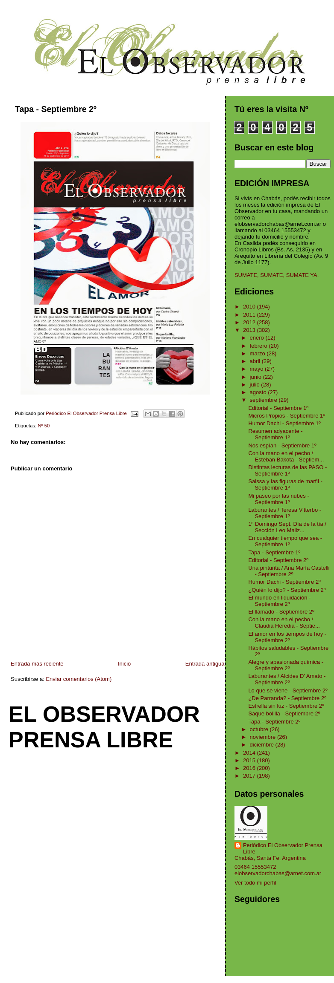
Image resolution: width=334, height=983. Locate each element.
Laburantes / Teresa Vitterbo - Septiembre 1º (284, 513)
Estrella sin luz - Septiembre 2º (286, 706)
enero (258, 337)
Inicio (124, 663)
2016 (250, 768)
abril (256, 361)
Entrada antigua (205, 663)
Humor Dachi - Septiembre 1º (284, 423)
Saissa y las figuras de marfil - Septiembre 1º (285, 484)
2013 (250, 330)
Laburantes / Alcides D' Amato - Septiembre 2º (286, 679)
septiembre (264, 400)
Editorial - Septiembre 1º (278, 408)
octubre (260, 729)
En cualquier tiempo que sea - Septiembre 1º (285, 541)
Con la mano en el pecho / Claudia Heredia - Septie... (283, 622)
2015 (250, 760)
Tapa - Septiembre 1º (274, 552)
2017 (250, 776)
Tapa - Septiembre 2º (274, 721)
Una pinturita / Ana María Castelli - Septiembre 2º (288, 571)
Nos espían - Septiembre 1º (282, 445)
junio (256, 377)
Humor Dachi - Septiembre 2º (284, 582)
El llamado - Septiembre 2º (281, 611)
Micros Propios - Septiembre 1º (286, 415)
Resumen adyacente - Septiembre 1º (275, 434)
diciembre (262, 744)
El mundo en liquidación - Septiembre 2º (279, 600)
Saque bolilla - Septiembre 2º (284, 713)
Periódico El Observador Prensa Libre (282, 848)
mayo (257, 369)
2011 (250, 314)
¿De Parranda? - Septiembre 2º (287, 698)
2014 (250, 753)
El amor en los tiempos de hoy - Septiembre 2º (287, 637)
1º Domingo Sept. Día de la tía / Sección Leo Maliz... (287, 527)
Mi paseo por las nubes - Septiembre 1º (278, 499)
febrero (259, 346)
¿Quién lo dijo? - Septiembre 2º (286, 590)
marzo (258, 353)
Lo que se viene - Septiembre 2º (287, 690)
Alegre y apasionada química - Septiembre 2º (285, 665)
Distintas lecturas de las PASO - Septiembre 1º (287, 470)
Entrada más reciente (37, 663)
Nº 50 (44, 425)
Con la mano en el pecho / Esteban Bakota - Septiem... (286, 456)
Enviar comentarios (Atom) (78, 679)
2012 (250, 322)
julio (255, 384)
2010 (250, 306)
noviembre (263, 737)
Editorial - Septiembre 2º (278, 560)
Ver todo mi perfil (255, 882)
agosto (259, 392)
